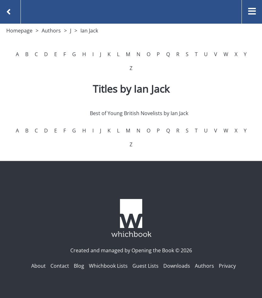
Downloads (176, 265)
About (38, 265)
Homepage (19, 30)
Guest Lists (145, 265)
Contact (59, 265)
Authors (51, 30)
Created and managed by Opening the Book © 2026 (131, 250)
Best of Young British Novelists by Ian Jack (139, 113)
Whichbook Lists (108, 265)
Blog (79, 265)
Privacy (227, 265)
